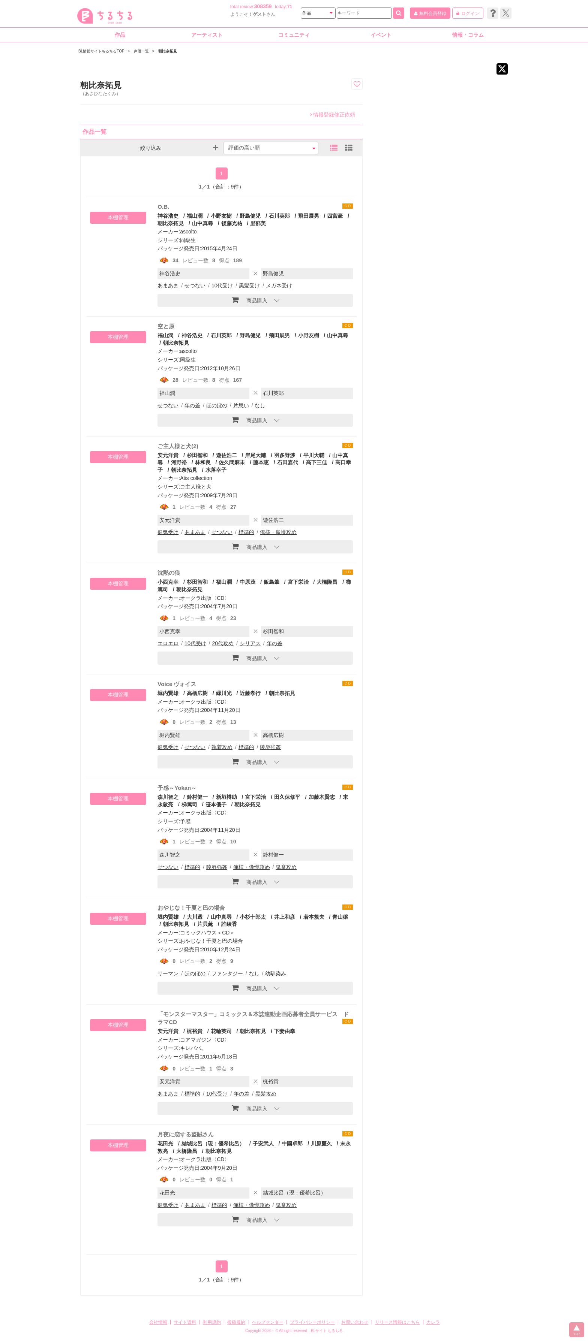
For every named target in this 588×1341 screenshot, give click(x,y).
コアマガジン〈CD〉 (205, 1040)
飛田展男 (308, 216)
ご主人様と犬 (196, 487)
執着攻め (222, 747)
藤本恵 (261, 462)
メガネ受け (279, 286)
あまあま (168, 286)
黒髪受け (249, 286)
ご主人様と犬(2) (178, 446)
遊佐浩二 (226, 455)
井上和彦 (284, 917)
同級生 (188, 240)
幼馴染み (275, 973)
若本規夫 (313, 917)
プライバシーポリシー (312, 1322)
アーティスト (207, 35)
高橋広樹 (197, 693)
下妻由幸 (284, 1031)
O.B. (163, 206)
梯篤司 (189, 804)
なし (260, 405)
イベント (381, 35)
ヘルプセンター (268, 1322)
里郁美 (258, 223)
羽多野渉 (284, 455)
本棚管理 (118, 217)
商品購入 (249, 299)
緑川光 (224, 693)
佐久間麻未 (232, 462)
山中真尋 (202, 223)
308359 (263, 6)
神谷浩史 (168, 216)
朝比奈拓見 (176, 343)
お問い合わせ (354, 1322)
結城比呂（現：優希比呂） (213, 1144)
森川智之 (168, 797)
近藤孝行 (250, 693)
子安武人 (263, 1144)
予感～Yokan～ (177, 788)
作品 (120, 35)
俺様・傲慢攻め (278, 532)
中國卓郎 (292, 1144)
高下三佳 (316, 462)
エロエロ (168, 643)
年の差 (192, 405)
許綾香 (229, 924)
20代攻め (223, 643)
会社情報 (158, 1322)
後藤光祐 (231, 223)
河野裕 (179, 462)
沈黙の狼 (169, 573)
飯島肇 (271, 582)
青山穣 (340, 917)
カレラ (433, 1322)
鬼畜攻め (286, 867)
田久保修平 (287, 797)
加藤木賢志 (322, 797)
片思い (241, 405)
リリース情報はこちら (397, 1322)
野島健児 (250, 216)
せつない (195, 286)
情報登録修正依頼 (332, 115)
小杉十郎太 (253, 917)
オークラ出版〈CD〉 (205, 598)
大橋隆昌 (327, 582)
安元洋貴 (168, 455)
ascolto (188, 232)
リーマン (168, 973)
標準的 (246, 532)
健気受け (168, 532)
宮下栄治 (298, 582)
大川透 (194, 917)
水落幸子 (216, 470)
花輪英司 (221, 1031)
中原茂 (247, 582)
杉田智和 (197, 455)
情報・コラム (468, 35)
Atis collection (196, 478)
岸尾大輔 (255, 455)
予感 (185, 821)
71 (289, 6)
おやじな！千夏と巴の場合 (191, 907)
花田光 (165, 1144)
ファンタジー (227, 973)
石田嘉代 (287, 462)
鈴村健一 (197, 797)
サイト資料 (185, 1322)
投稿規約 (236, 1322)
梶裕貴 (194, 1031)
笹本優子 (216, 804)
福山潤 (194, 216)
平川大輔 (313, 455)
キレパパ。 (193, 1048)
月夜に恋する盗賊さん (186, 1134)
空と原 (166, 326)
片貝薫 (205, 924)
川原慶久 (321, 1144)
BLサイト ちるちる (327, 1331)
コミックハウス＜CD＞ (207, 933)
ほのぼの (216, 405)
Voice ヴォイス (177, 684)
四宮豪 (335, 216)
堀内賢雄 (168, 693)
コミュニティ (294, 35)
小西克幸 (168, 582)
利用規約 (212, 1322)
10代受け (222, 286)
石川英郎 (279, 216)
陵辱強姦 (270, 747)
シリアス (250, 643)
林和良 (203, 462)
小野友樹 (221, 216)
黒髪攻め (265, 1094)
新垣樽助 (226, 797)
